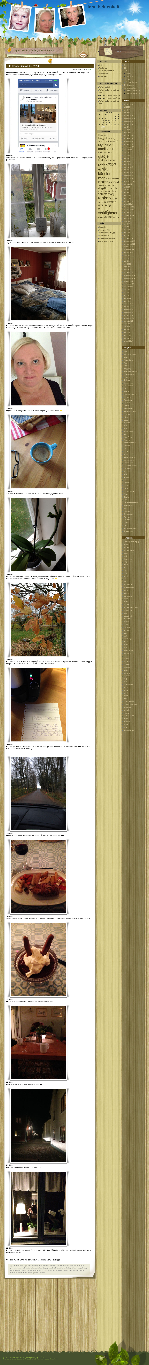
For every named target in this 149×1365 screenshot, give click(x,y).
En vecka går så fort (106, 71)
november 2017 (129, 118)
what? (126, 727)
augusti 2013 (128, 218)
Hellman (127, 414)
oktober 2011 (128, 281)
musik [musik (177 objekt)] (116, 182)
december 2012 (129, 241)
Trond (126, 525)
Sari (125, 500)
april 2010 (127, 332)
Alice (125, 351)
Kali (125, 434)
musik (126, 641)
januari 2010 (128, 341)
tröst (125, 699)
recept (126, 656)
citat (125, 556)
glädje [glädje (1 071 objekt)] (103, 156)
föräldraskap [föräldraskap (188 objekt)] (105, 152)
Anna (126, 357)
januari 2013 (128, 238)
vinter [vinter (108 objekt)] (100, 217)
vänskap (127, 721)
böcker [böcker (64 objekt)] (112, 141)
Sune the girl (128, 505)
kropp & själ (52, 1268)
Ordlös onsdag (129, 85)
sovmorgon (50, 1270)
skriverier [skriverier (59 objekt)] (101, 191)
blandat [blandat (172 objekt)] (102, 135)
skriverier (127, 673)
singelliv (127, 664)
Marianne (127, 468)
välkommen (28, 1272)
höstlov (24, 1268)
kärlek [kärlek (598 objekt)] (102, 178)
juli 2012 (127, 255)
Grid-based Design (106, 241)
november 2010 (129, 312)
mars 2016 (127, 133)
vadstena (76, 1270)
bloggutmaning (129, 550)
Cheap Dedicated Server (20, 1359)
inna (89, 69)
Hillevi (126, 417)
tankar (21, 1265)
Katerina (127, 440)
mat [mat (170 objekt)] (111, 182)
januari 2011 (128, 307)
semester (127, 661)
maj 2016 (127, 127)
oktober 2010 (128, 315)
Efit (125, 68)
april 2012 (127, 264)
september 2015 (129, 147)
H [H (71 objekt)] (109, 157)
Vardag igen (103, 68)
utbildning (127, 707)
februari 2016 (128, 135)
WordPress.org (104, 235)
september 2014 (129, 181)
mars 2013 (127, 232)
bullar (47, 1265)
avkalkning (34, 1265)
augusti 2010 (128, 321)
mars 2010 (127, 335)
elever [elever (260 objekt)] (108, 144)
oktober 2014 (128, 178)
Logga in (102, 227)
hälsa (126, 602)
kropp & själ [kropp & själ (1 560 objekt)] (107, 166)
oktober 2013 (128, 212)
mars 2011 (127, 301)
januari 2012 (128, 272)
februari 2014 (128, 201)
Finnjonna (127, 397)
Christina (127, 380)
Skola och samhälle (131, 503)
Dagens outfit (128, 562)
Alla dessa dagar (130, 354)
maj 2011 (127, 295)
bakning (127, 545)
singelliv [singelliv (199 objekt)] (102, 188)
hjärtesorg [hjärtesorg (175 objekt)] (103, 160)
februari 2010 (128, 338)
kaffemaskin (35, 1268)
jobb (125, 613)
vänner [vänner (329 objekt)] (108, 216)
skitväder (127, 667)
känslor (126, 622)
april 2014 (127, 195)
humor (126, 599)
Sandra (126, 497)
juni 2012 (127, 258)
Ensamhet (103, 76)
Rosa (126, 494)
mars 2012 (127, 267)
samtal (126, 659)
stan (55, 1270)
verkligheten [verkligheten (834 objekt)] (108, 213)
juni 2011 (127, 292)
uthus (70, 1270)
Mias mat (127, 471)
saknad (24, 1270)
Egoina (126, 391)
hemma (18, 1268)
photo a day (128, 653)
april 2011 (127, 298)
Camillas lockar (129, 374)
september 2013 (129, 215)
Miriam (126, 477)
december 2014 (129, 173)
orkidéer (83, 1268)
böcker (126, 553)
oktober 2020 (128, 104)
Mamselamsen (129, 460)
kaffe (28, 1268)
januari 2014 (128, 204)
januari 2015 (128, 170)
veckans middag (129, 716)
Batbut (126, 366)
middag (73, 1268)
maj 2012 (127, 261)
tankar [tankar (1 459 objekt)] (104, 198)
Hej (100, 65)
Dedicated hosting (36, 1359)
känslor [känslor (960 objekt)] (104, 173)
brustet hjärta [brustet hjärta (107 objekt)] (104, 141)
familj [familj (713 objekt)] (102, 149)
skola (126, 670)
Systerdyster (128, 514)
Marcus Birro (128, 463)
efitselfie (60, 1265)
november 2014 (129, 175)
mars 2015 (127, 164)
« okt (103, 127)
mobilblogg (128, 639)
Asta (125, 363)
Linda (126, 451)
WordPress (41, 1357)
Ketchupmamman (130, 443)
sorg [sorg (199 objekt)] (111, 194)
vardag (126, 713)
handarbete (128, 596)
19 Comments (40, 1272)
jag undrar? (128, 610)
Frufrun (126, 406)
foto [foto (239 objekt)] (112, 149)
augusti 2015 (128, 150)
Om (125, 65)
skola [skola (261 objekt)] (114, 188)
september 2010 (129, 318)
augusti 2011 (128, 287)
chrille (52, 1265)
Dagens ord (128, 559)
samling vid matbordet (34, 1270)
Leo (125, 448)
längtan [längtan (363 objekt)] (103, 181)
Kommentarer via (107, 233)
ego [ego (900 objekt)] (101, 144)
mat (125, 633)
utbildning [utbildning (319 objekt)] (104, 205)
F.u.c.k (126, 573)
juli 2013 (127, 221)
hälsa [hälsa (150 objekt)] (112, 160)
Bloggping (127, 368)
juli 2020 (127, 107)
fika (75, 1265)
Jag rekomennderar (131, 607)
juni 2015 (127, 155)
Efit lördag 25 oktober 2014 (24, 66)
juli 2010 (127, 324)
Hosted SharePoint (50, 1359)
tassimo (65, 1270)
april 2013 (127, 230)
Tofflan (101, 87)
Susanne (127, 511)
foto (78, 1265)
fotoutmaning (128, 584)
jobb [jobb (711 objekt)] (101, 164)
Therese (127, 520)
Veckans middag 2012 (133, 90)
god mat (12, 1268)
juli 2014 (127, 187)
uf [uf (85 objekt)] (115, 202)
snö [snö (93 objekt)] (106, 191)
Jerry (125, 426)
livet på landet (60, 1268)
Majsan (126, 454)
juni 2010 (127, 327)
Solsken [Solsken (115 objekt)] (112, 191)
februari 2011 (128, 304)
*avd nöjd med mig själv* (132, 542)
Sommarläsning (131, 82)
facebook (66, 1265)
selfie (44, 1270)
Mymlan (127, 485)
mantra (126, 630)
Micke (126, 474)
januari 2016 (128, 138)
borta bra (42, 1265)
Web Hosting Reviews (107, 238)
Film (125, 71)
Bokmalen (127, 79)
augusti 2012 (128, 252)
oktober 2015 (128, 144)
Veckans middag (130, 88)
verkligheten (20, 1272)
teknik (126, 693)
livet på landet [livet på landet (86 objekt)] (113, 178)
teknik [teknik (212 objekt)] (113, 198)
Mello (126, 636)
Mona (126, 480)
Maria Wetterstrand (130, 465)
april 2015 (127, 161)
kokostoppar (43, 1268)
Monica (126, 483)
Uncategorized (129, 701)
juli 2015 (127, 153)
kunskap (127, 619)
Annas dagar (128, 360)
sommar (127, 676)
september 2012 (129, 250)
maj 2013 (127, 227)
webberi (127, 724)
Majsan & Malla (129, 457)
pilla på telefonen (15, 1270)
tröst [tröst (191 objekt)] (106, 201)
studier (126, 687)
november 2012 (129, 244)
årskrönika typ (129, 730)
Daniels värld (128, 383)
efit (55, 1265)
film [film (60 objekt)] (108, 149)
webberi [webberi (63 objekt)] (116, 217)
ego (125, 570)
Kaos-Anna (128, 437)
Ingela (126, 420)
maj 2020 (127, 113)
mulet (78, 1268)
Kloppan (127, 446)
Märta (126, 488)
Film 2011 (129, 73)
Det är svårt (103, 74)
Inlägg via (104, 230)
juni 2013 (127, 224)
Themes (127, 517)
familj (71, 1265)
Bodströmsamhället (131, 371)
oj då (125, 647)
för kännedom (129, 587)
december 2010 (129, 309)
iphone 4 (127, 604)
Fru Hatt (127, 403)
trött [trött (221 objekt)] (111, 201)
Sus (125, 508)
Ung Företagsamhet (131, 704)
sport (125, 681)
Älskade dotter (129, 531)
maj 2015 (127, 158)
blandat (126, 547)
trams (126, 696)
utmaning (127, 710)
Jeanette (127, 423)
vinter (126, 718)
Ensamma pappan (130, 394)
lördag (68, 1268)
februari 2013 (128, 235)
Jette (125, 428)
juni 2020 (127, 110)
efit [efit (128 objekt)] (117, 141)
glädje (126, 590)
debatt (126, 564)
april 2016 (127, 130)
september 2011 (129, 284)
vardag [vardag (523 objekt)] (103, 209)
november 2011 (129, 278)
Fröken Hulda (128, 408)
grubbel (126, 593)
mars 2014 (127, 198)
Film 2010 (129, 76)
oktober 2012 (128, 247)
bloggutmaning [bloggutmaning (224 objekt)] (106, 138)
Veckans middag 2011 (133, 93)
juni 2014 (127, 190)
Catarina (127, 377)
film (125, 579)
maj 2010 (127, 329)
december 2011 (129, 275)
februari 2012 (128, 269)
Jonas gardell (128, 431)
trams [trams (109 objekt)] (100, 202)
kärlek (126, 624)
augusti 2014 (128, 184)
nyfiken (126, 644)
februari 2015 (128, 167)
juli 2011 (127, 289)
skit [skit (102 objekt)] (109, 189)
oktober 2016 (128, 124)
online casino (128, 650)
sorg (125, 679)
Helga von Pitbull (130, 411)
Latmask (127, 627)
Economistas (128, 386)
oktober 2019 (128, 115)
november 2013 (129, 210)
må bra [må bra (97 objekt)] (101, 185)
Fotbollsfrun (128, 400)
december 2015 (129, 141)
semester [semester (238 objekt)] (110, 185)
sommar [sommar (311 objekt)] (103, 194)
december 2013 (129, 207)
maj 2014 (127, 192)
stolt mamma (128, 684)
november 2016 (129, 121)
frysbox (82, 1265)
